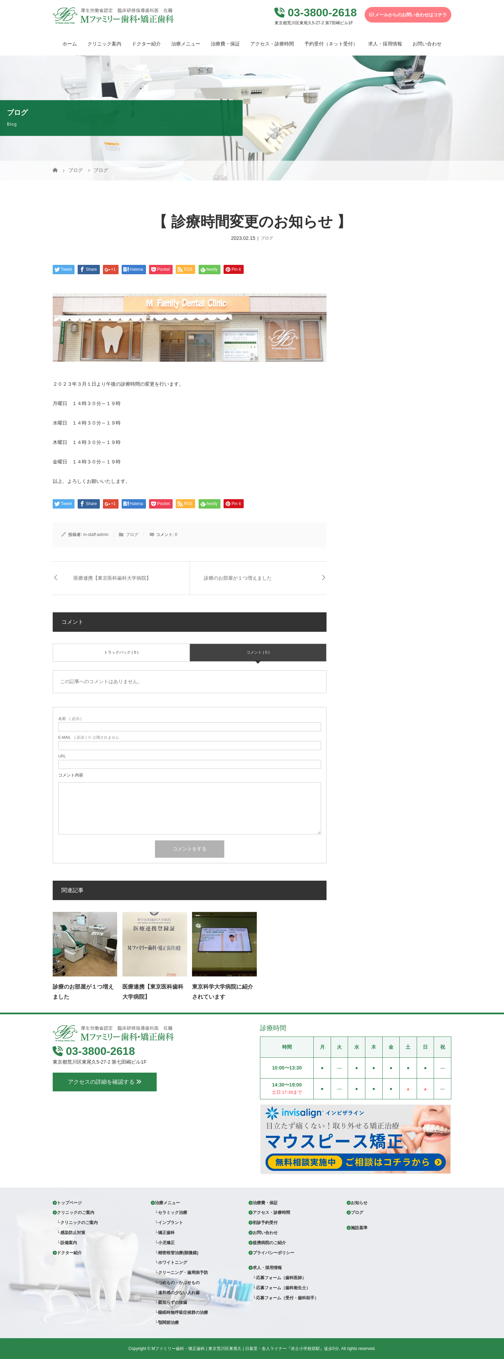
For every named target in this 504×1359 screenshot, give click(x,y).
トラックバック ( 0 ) (121, 652)
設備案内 (68, 1242)
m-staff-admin (95, 534)
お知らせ (359, 1202)
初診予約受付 (265, 1222)
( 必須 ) (69, 719)
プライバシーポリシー (273, 1252)
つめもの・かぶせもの (179, 1282)
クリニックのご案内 (75, 1212)
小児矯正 (166, 1242)
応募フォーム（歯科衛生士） (283, 1287)
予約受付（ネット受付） (331, 44)
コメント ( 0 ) (258, 652)
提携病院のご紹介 (269, 1242)
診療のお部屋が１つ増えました (238, 578)
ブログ (267, 238)
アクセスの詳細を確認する (104, 1112)
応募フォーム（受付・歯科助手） (287, 1297)
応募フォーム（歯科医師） (281, 1277)
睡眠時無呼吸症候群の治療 (183, 1312)
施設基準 (359, 1227)
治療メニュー (185, 44)
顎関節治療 (168, 1322)
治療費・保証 (225, 44)
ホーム (69, 44)
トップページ (69, 1202)
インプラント (170, 1222)
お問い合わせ (427, 44)
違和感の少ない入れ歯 (179, 1292)
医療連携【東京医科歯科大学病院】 (112, 578)
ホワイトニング (172, 1262)
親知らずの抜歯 (172, 1302)
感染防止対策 (72, 1232)
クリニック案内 (104, 44)
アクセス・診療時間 (272, 44)
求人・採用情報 (385, 44)
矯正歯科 (166, 1232)
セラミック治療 (172, 1212)
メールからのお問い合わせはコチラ (408, 14)
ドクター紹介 (146, 44)
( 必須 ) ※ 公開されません (88, 737)
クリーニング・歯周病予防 (183, 1272)
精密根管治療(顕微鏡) (178, 1252)
